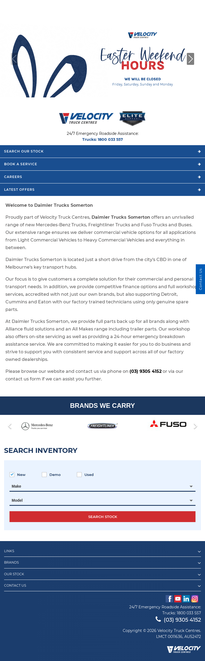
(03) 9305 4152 (146, 371)
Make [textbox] (16, 486)
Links (102, 551)
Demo (51, 474)
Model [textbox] (17, 500)
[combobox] (102, 486)
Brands (102, 563)
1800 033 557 (110, 139)
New (18, 474)
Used (85, 474)
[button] (190, 59)
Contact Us (102, 586)
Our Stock (102, 574)
